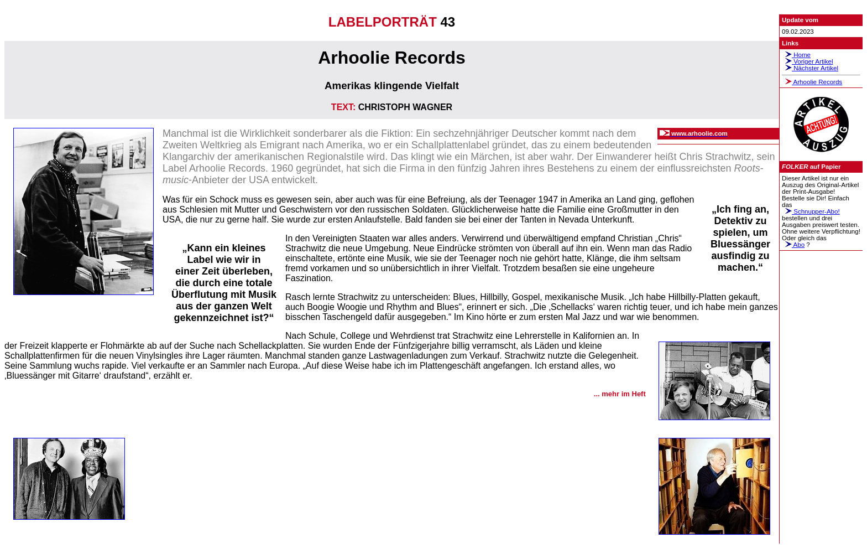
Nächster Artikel (810, 68)
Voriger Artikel (807, 61)
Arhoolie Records (812, 82)
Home (796, 54)
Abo (793, 244)
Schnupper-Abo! (811, 211)
